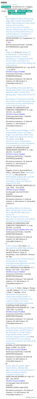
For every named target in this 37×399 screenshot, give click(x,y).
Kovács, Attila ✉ (11, 366)
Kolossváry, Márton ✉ (14, 208)
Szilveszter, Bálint (12, 92)
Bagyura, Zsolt (28, 130)
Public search (22, 11)
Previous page (6, 7)
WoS (11, 72)
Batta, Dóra (23, 19)
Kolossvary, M (24, 54)
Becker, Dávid (14, 139)
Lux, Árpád (27, 132)
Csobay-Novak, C (12, 54)
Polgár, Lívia (10, 135)
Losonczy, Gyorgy (12, 336)
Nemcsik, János (18, 25)
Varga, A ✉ (10, 52)
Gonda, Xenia (21, 21)
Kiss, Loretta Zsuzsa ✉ (14, 130)
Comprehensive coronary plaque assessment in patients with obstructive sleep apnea (21, 341)
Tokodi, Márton (11, 368)
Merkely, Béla (11, 95)
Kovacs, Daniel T (23, 334)
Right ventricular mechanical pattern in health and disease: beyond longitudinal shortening (20, 372)
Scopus (16, 72)
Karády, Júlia (24, 92)
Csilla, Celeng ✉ (11, 246)
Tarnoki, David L (25, 332)
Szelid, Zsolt (13, 137)
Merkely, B (25, 290)
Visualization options (19, 13)
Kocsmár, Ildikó (28, 90)
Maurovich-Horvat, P (13, 56)
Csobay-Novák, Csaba (14, 132)
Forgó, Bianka (11, 334)
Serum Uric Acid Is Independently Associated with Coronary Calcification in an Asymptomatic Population (20, 143)
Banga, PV (26, 52)
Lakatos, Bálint (24, 366)
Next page (11, 11)
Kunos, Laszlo (25, 336)
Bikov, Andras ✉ (12, 328)
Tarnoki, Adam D (12, 332)
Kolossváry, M (11, 288)
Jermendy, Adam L (12, 330)
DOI (9, 42)
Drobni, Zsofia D (27, 330)
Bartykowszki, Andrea (14, 90)
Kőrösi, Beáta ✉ (11, 19)
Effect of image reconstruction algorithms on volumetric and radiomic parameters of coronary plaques (20, 219)
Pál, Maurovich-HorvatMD (18, 247)
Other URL (29, 230)
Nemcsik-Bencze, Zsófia (20, 23)
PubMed (22, 72)
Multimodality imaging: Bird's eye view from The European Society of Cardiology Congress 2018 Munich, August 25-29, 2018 (20, 180)
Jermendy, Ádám (22, 135)
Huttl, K (25, 56)
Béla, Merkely (28, 248)
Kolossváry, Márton (25, 88)
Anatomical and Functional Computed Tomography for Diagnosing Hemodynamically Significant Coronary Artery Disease (20, 262)
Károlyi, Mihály (11, 88)
